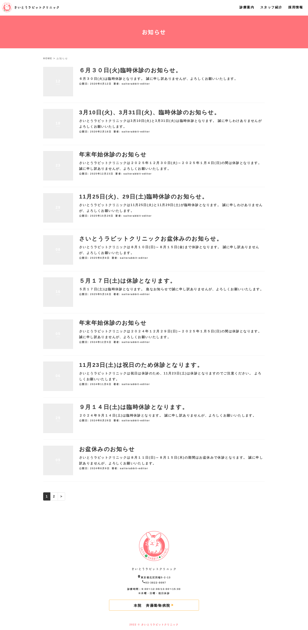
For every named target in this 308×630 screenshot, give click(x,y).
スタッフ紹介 (271, 7)
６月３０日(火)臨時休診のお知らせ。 (130, 70)
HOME (47, 58)
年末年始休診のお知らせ (113, 154)
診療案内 (246, 7)
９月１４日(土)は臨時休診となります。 (133, 407)
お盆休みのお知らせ (107, 449)
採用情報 (295, 7)
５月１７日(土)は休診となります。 (127, 281)
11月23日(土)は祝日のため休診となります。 (141, 365)
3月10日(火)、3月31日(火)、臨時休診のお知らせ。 (149, 112)
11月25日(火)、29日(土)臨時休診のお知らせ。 (143, 197)
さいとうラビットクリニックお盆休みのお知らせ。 (151, 239)
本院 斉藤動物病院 (152, 605)
